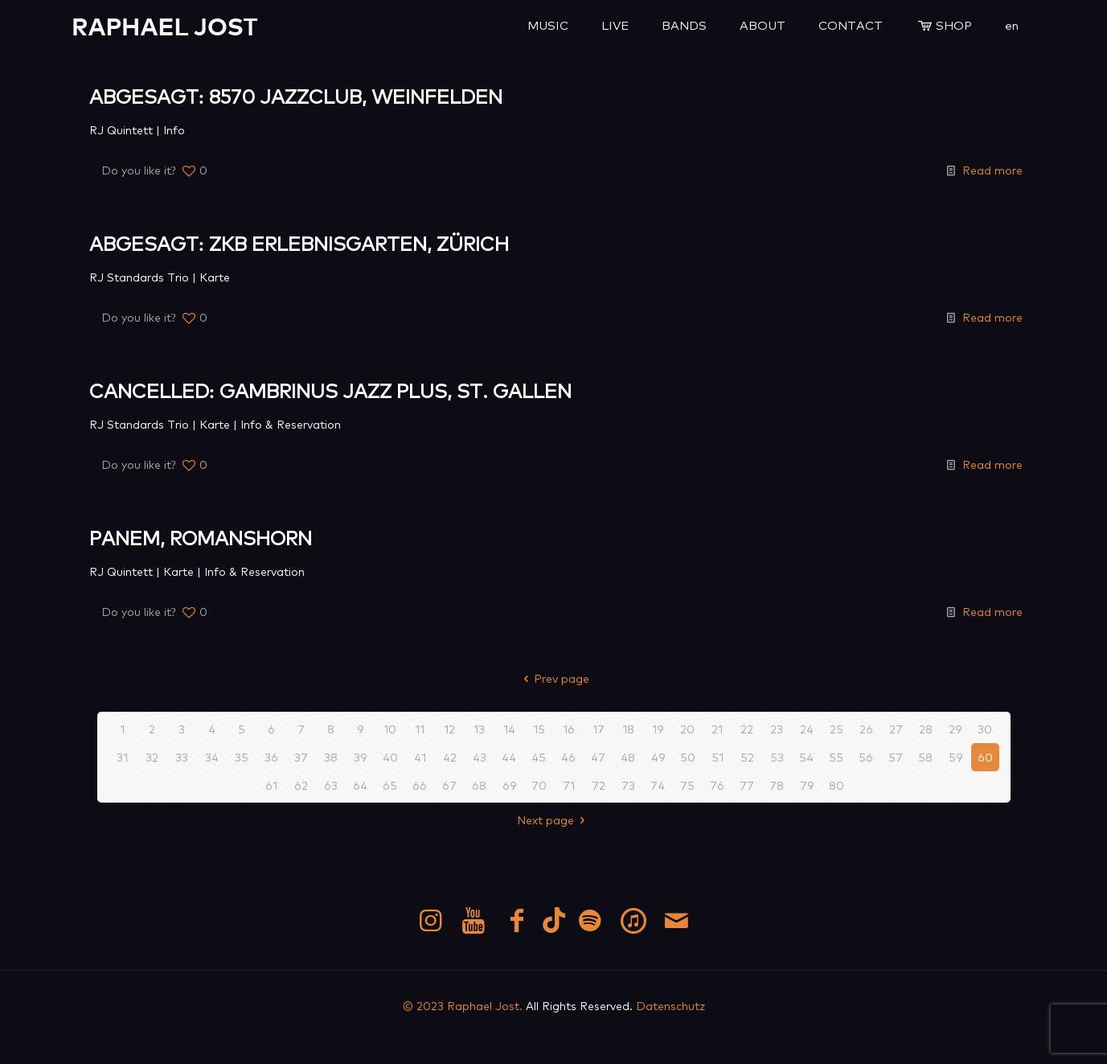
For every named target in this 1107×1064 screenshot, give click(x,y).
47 (598, 757)
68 (479, 785)
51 (717, 757)
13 (479, 728)
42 (450, 757)
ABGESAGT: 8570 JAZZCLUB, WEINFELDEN (296, 95)
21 (717, 728)
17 (598, 728)
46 (568, 757)
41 (420, 757)
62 (301, 785)
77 (747, 785)
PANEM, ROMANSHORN (200, 536)
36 (271, 757)
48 (628, 757)
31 (122, 757)
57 (895, 757)
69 (509, 785)
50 (687, 757)
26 (866, 728)
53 (777, 757)
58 (925, 757)
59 (955, 757)
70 (539, 785)
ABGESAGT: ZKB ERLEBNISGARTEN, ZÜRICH (299, 242)
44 (509, 757)
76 (717, 785)
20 (687, 728)
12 (449, 728)
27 (896, 728)
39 (360, 757)
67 (449, 785)
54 (806, 757)
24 (807, 728)
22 (746, 728)
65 (390, 785)
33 (181, 757)
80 (836, 785)
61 (271, 785)
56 (866, 757)
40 (390, 757)
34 (212, 757)
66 (419, 785)
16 (569, 728)
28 (926, 728)
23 (776, 728)
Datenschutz (670, 1005)
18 (628, 728)
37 (301, 757)
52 (747, 757)
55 (836, 757)
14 (509, 728)
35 (241, 757)
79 (807, 785)
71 (569, 785)
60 (985, 757)
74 (657, 785)
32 (152, 757)
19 (657, 728)
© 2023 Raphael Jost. (463, 1005)
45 (538, 757)
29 (955, 728)
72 (598, 785)
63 (331, 785)
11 (419, 728)
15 (539, 728)
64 (360, 785)
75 (687, 785)
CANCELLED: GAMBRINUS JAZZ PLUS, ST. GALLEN (330, 389)
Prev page (553, 678)
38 (331, 757)
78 (776, 785)
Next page (553, 819)
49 (658, 757)
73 (628, 785)
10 (389, 728)
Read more (992, 169)
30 (985, 728)
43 (479, 757)
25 (836, 728)
